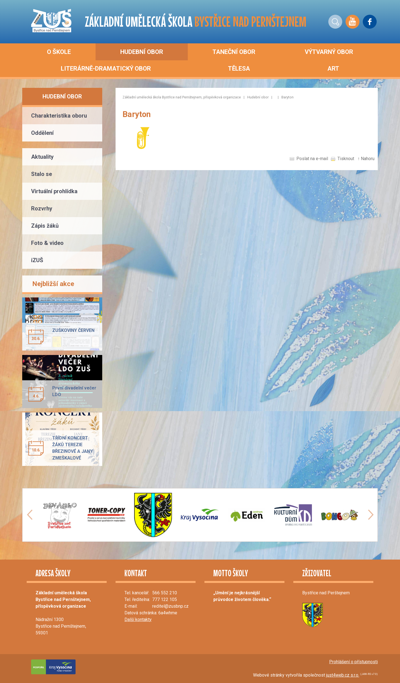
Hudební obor (258, 97)
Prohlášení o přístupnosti (353, 661)
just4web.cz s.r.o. (342, 675)
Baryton (287, 97)
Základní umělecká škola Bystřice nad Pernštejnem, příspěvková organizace (181, 97)
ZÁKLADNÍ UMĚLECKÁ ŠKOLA (195, 21)
